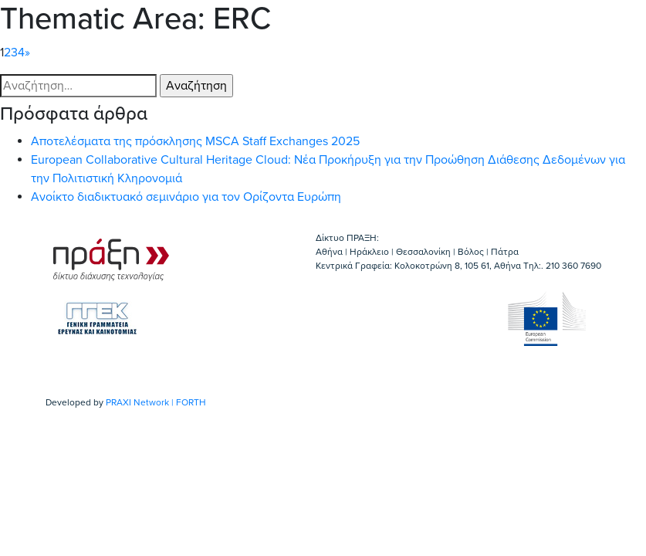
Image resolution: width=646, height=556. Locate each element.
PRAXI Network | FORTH (156, 402)
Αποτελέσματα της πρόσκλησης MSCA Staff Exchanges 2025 (195, 141)
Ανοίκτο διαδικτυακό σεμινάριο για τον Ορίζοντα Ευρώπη (186, 197)
